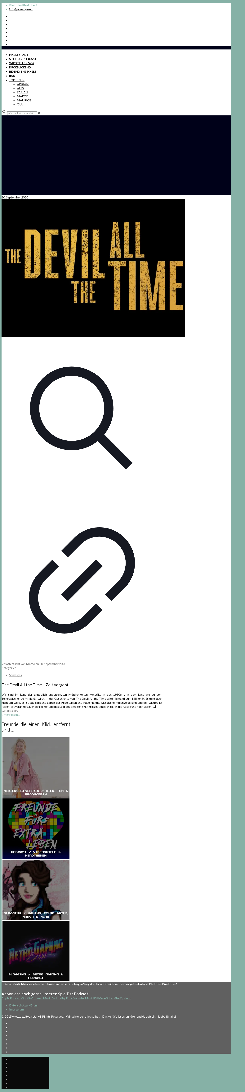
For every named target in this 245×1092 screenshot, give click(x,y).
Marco (30, 664)
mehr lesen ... (12, 714)
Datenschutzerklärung (23, 1005)
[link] (39, 113)
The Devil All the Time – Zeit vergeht (35, 684)
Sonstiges (15, 675)
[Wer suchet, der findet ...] (22, 113)
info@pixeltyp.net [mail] (21, 9)
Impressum (16, 1009)
